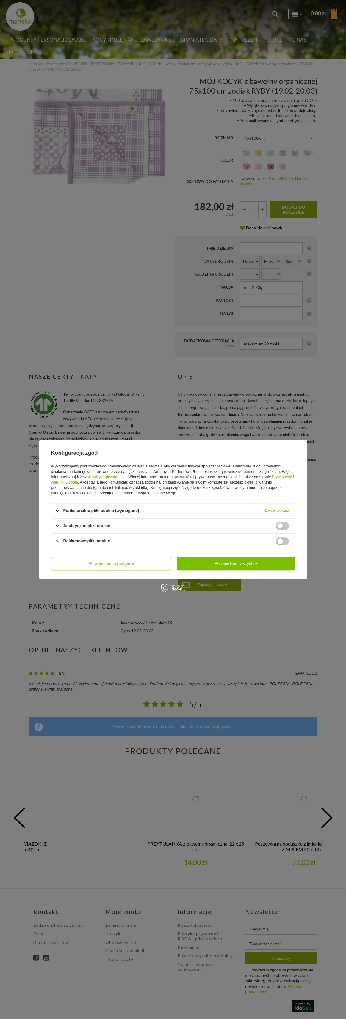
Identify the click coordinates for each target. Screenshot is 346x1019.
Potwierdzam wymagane (111, 563)
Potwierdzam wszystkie (236, 563)
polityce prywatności (109, 477)
